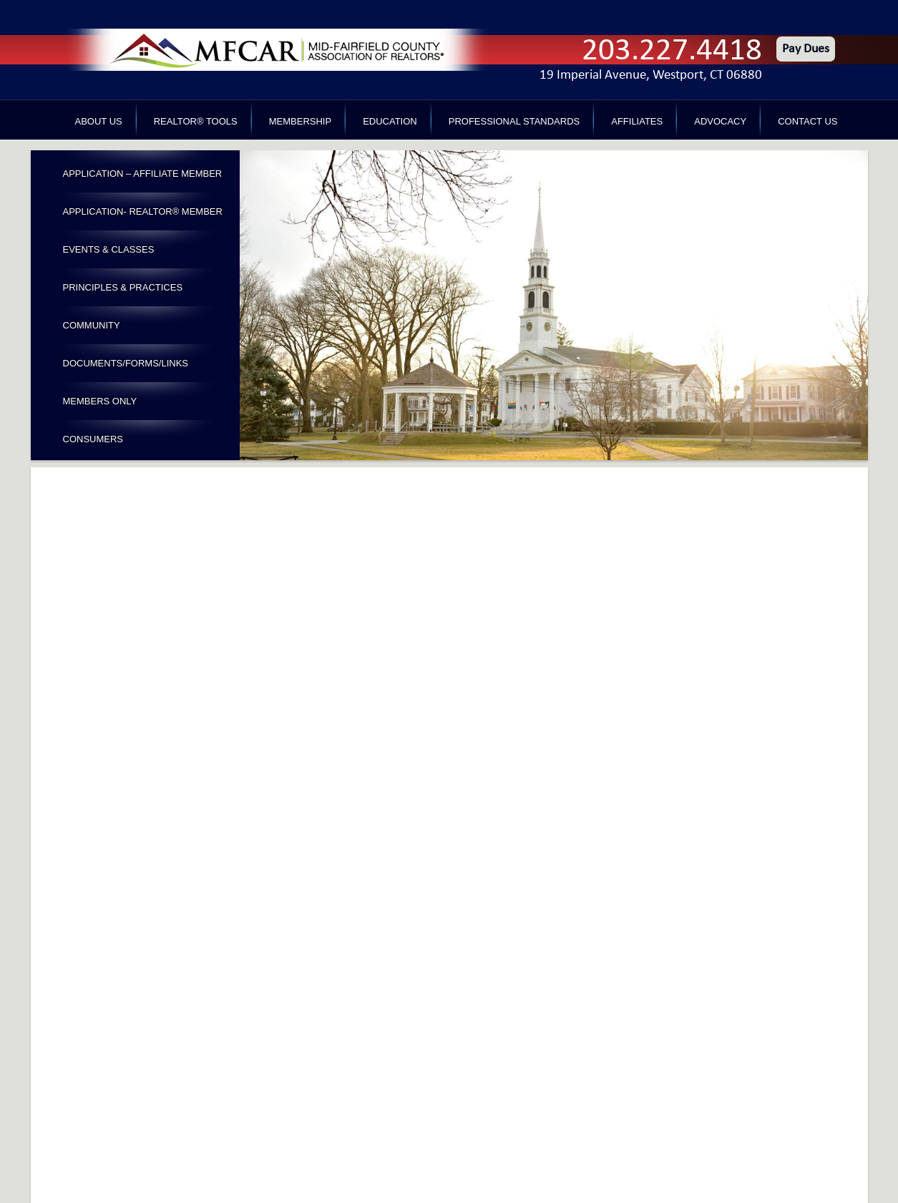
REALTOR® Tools (196, 121)
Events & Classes (109, 249)
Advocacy (720, 121)
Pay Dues (805, 49)
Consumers (93, 439)
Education (390, 121)
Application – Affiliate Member (143, 173)
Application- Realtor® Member (143, 211)
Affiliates (637, 121)
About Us (98, 121)
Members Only (100, 401)
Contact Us (807, 121)
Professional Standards (514, 121)
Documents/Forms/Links (126, 363)
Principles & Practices (123, 287)
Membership (300, 121)
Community (91, 325)
